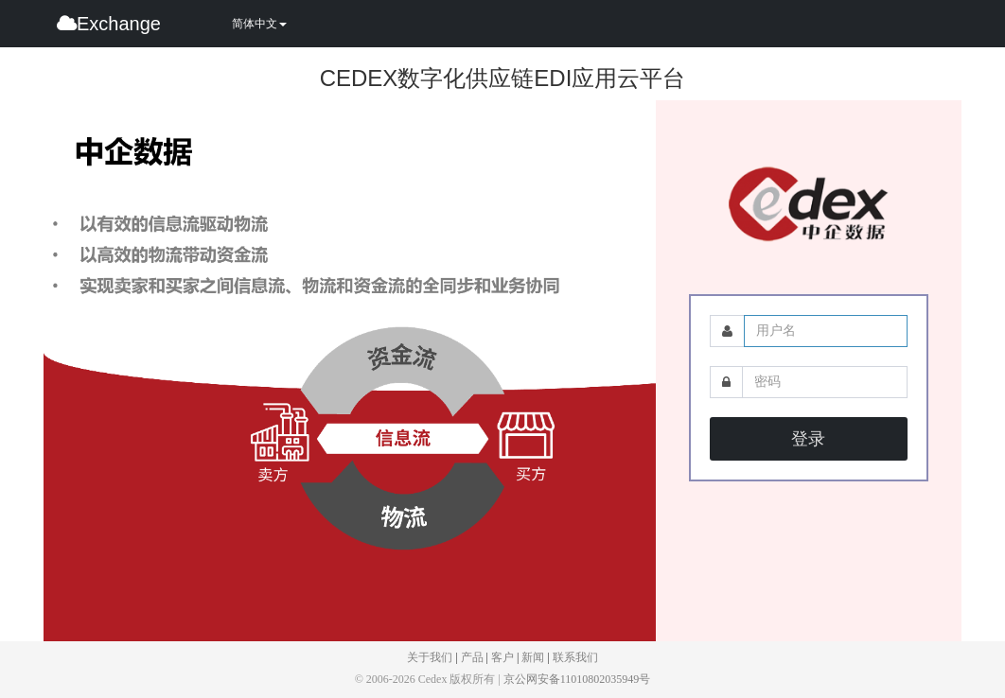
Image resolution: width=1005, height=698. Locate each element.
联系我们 (575, 657)
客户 (502, 657)
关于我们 (429, 657)
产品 (472, 657)
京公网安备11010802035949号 (577, 679)
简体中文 (259, 23)
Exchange (109, 23)
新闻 (532, 657)
